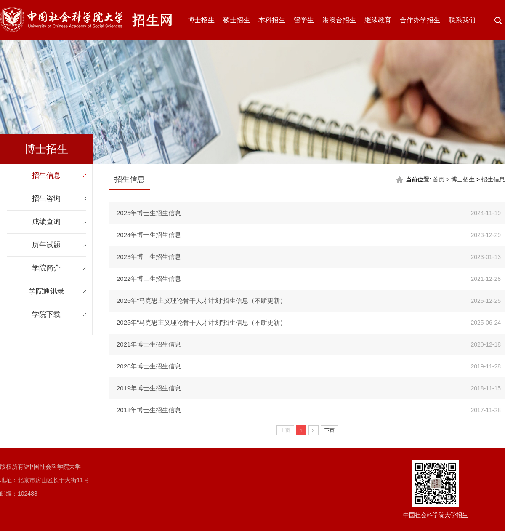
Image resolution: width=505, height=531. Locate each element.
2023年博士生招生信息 (149, 256)
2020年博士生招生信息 (149, 366)
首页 (438, 179)
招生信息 (46, 175)
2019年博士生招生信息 (149, 388)
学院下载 (46, 314)
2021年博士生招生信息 (149, 344)
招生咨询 (46, 199)
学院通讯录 (46, 291)
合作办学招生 (420, 20)
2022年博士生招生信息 (149, 278)
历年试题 (46, 245)
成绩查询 (46, 222)
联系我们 (462, 20)
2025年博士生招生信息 (149, 212)
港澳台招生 (339, 20)
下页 (329, 430)
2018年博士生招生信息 (149, 410)
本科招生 (271, 20)
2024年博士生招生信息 (149, 234)
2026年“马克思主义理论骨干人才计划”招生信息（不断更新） (201, 300)
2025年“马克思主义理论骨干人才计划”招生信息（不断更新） (201, 322)
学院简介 (46, 268)
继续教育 (377, 20)
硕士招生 (236, 20)
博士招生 (201, 20)
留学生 (304, 20)
